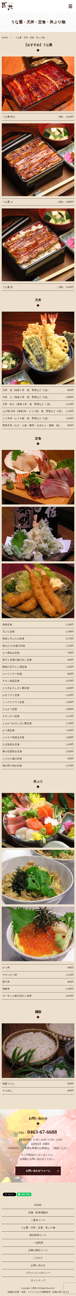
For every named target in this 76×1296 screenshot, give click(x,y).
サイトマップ (38, 1280)
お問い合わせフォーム (38, 1170)
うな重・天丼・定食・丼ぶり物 (38, 1227)
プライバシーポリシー (38, 1273)
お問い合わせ (38, 1265)
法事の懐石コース (38, 1250)
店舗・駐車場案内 (38, 1212)
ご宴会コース (38, 1220)
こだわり (38, 1258)
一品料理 (38, 1242)
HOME (5, 37)
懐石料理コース (38, 1235)
